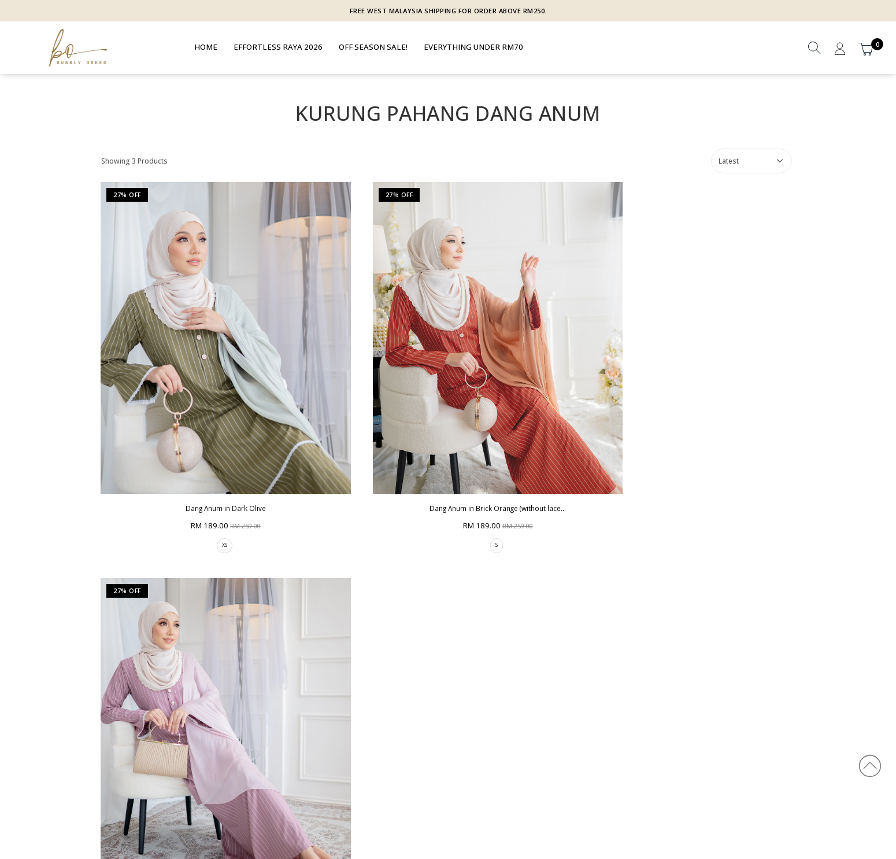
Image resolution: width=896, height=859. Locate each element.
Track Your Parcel (213, 739)
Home (205, 47)
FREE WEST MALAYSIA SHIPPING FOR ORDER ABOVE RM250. (448, 10)
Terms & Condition (83, 711)
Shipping (199, 711)
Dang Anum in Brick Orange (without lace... (448, 465)
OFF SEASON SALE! (373, 47)
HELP (195, 676)
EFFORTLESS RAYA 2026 (278, 47)
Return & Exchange (215, 725)
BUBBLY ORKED (405, 847)
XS (207, 502)
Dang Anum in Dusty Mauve (686, 465)
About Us (67, 697)
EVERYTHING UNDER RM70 (473, 47)
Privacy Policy (74, 725)
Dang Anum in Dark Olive (209, 465)
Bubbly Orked (84, 676)
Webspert (564, 847)
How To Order (208, 697)
